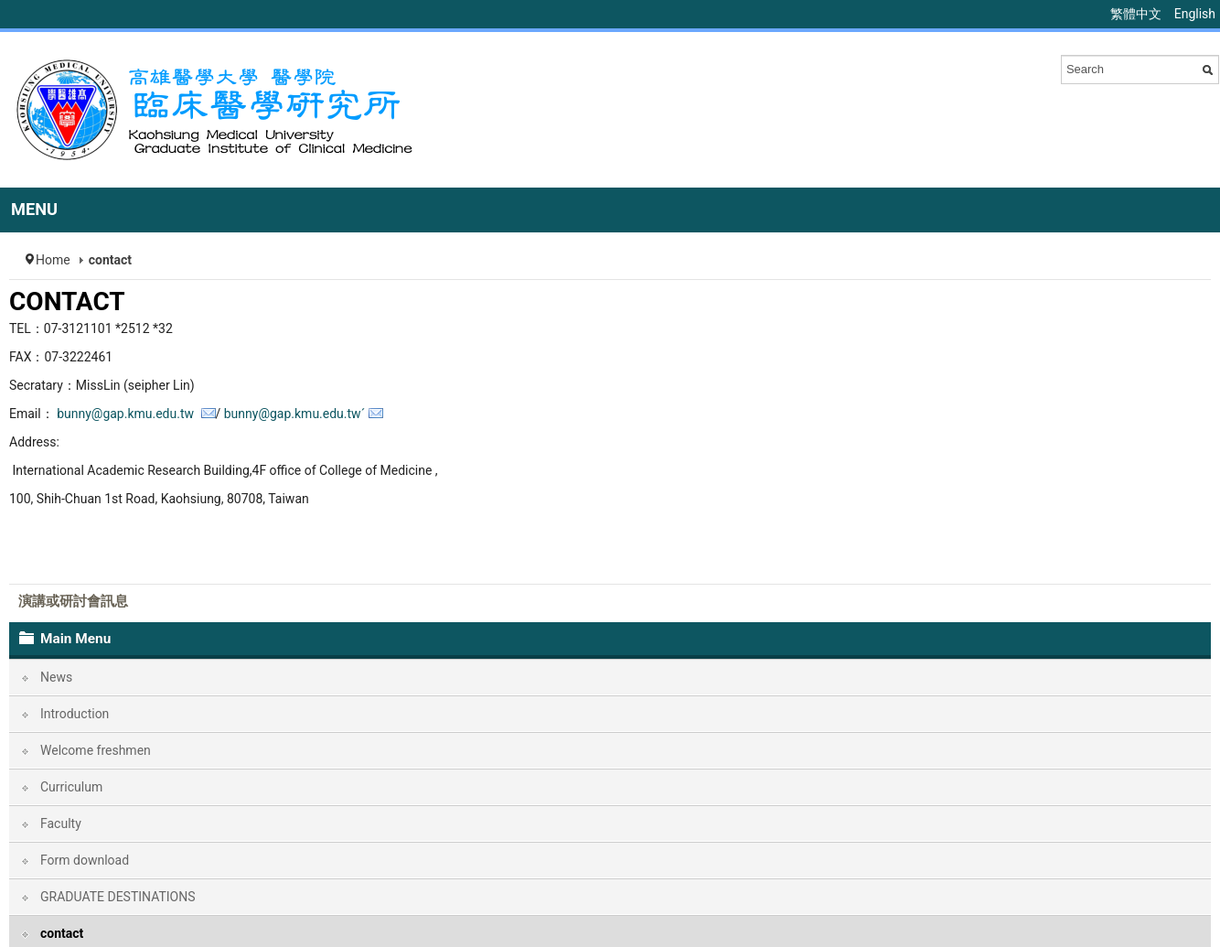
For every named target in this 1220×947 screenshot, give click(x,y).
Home (53, 260)
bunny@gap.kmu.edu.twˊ (294, 413)
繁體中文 (1137, 13)
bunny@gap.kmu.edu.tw (127, 413)
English (1194, 13)
